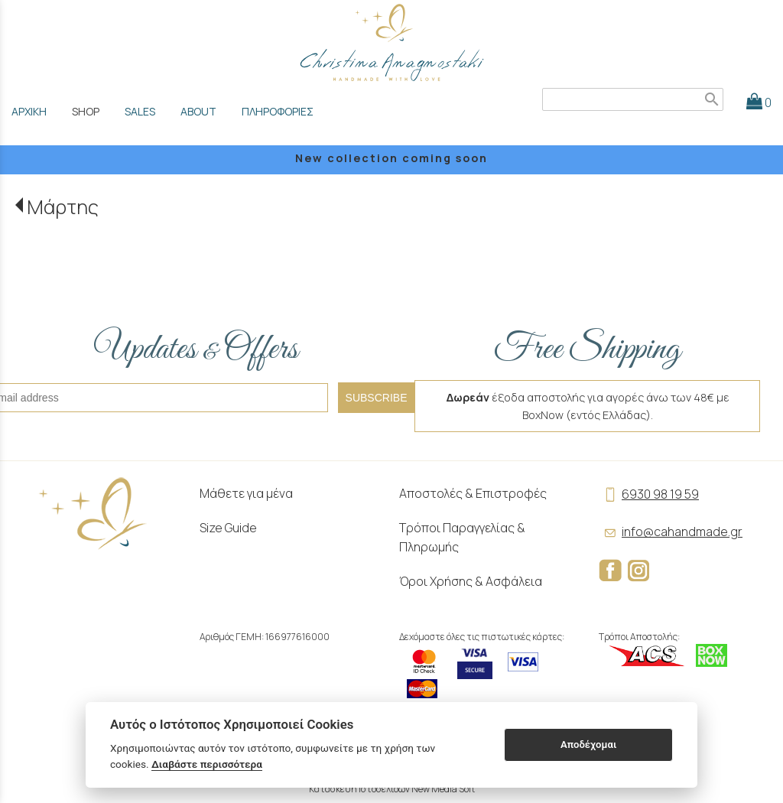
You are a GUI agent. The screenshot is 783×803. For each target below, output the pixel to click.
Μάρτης (63, 206)
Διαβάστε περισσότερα (206, 764)
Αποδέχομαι (588, 744)
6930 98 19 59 (649, 494)
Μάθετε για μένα (246, 493)
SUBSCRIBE (377, 398)
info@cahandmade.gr (670, 531)
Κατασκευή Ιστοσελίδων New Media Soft (392, 788)
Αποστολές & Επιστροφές (473, 493)
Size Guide (228, 527)
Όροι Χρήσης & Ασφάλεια (470, 581)
